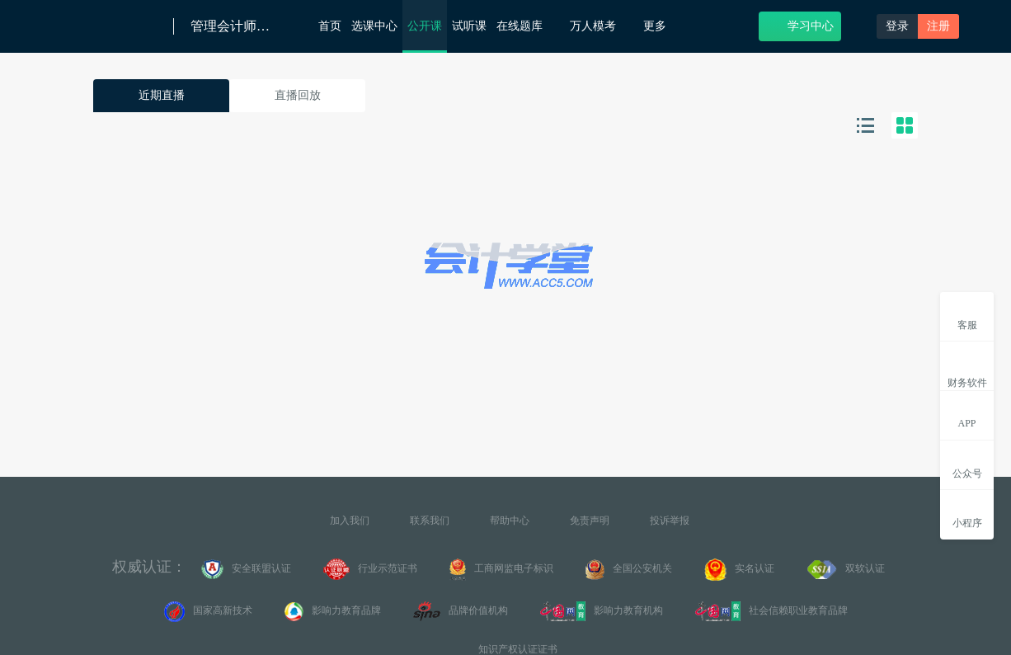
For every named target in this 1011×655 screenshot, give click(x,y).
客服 (967, 315)
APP (966, 414)
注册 (938, 26)
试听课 (469, 26)
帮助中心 (509, 520)
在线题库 (528, 25)
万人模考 (601, 25)
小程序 (967, 513)
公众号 (967, 464)
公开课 (424, 26)
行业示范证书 (370, 569)
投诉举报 (669, 520)
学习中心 (800, 25)
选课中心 (374, 26)
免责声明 (589, 520)
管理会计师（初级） (231, 26)
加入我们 (349, 520)
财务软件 (967, 369)
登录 (897, 26)
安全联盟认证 (246, 569)
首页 (329, 26)
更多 (661, 26)
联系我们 (429, 520)
